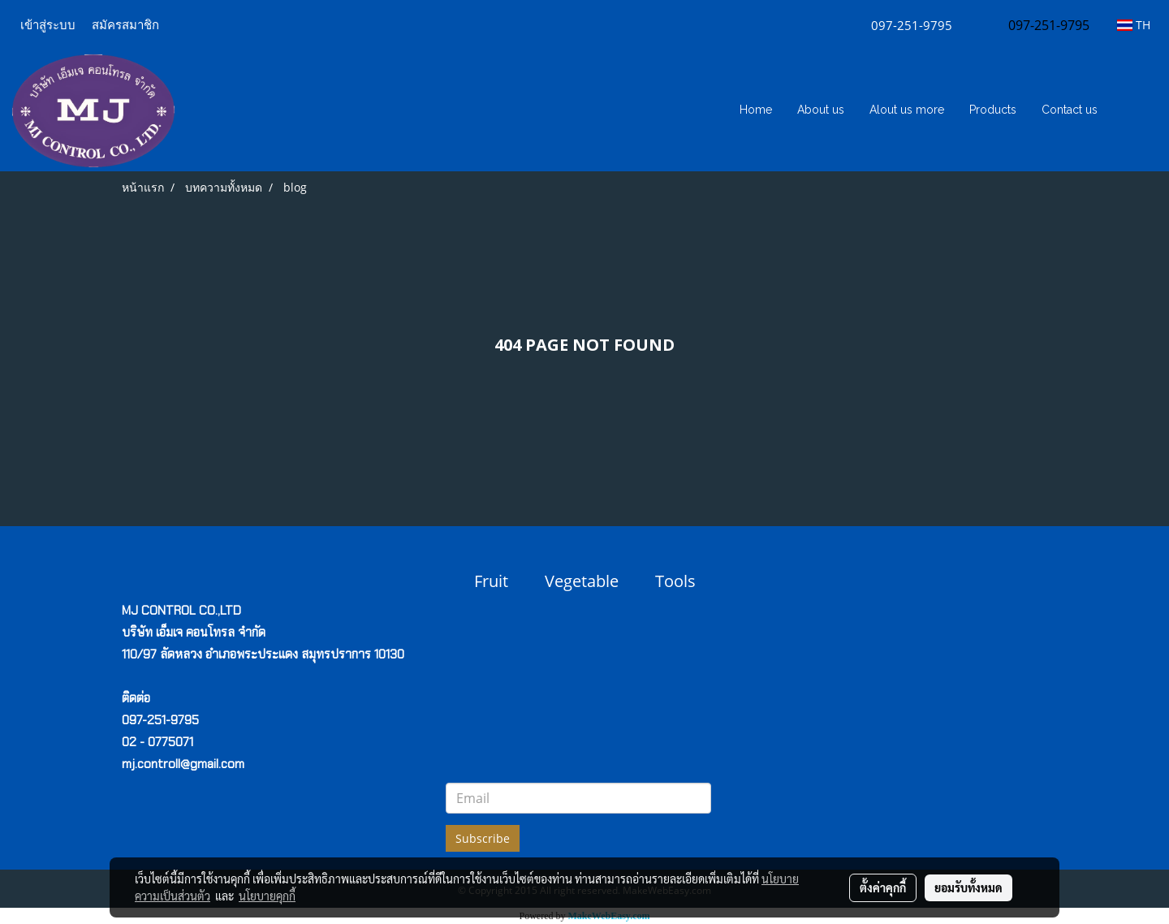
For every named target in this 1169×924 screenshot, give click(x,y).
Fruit (491, 581)
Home (756, 109)
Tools (675, 581)
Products (992, 109)
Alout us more (906, 109)
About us (820, 109)
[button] (1134, 111)
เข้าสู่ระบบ (47, 25)
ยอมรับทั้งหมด (968, 887)
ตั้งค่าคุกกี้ (883, 887)
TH (1133, 24)
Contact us (1070, 109)
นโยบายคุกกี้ (267, 895)
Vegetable (582, 581)
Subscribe (482, 838)
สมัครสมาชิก (125, 25)
